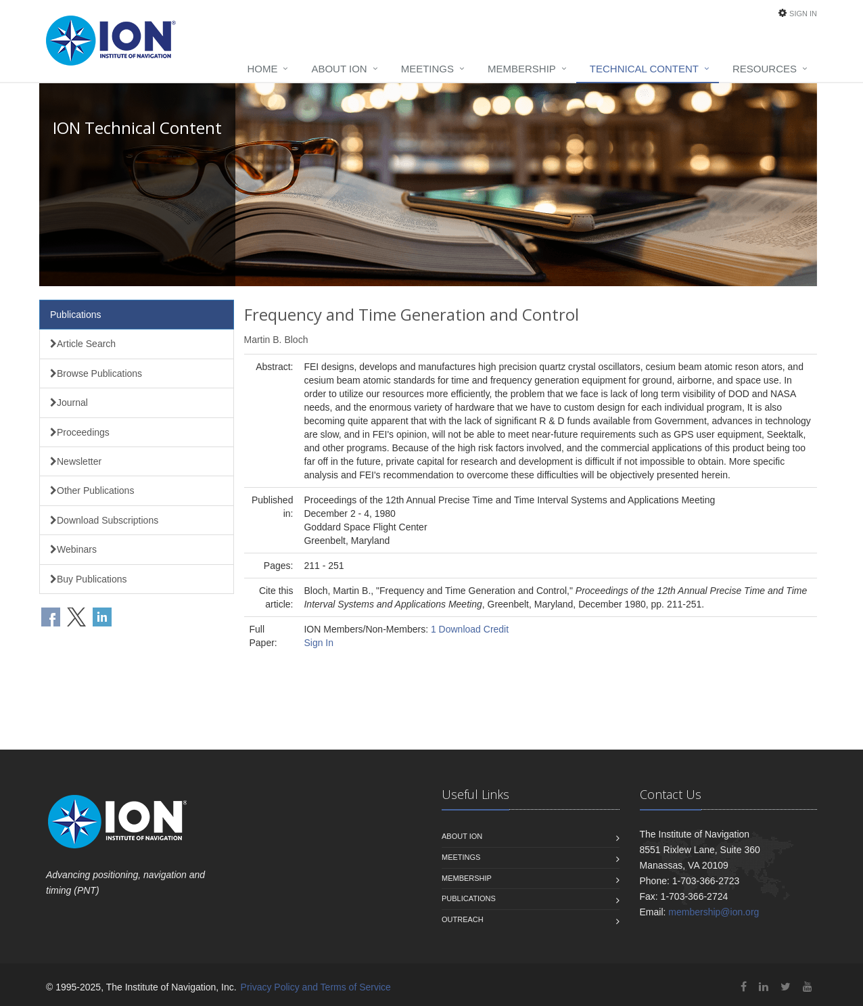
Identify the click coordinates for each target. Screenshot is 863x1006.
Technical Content (644, 68)
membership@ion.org (713, 912)
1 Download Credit (470, 629)
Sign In (803, 13)
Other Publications (92, 490)
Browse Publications (96, 373)
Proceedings (80, 432)
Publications (75, 314)
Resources (764, 68)
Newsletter (75, 461)
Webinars (73, 549)
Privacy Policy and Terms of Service (316, 987)
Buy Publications (88, 579)
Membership (522, 68)
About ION (339, 68)
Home (262, 68)
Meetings (427, 68)
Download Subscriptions (104, 520)
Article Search (83, 343)
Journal (69, 402)
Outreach (463, 919)
